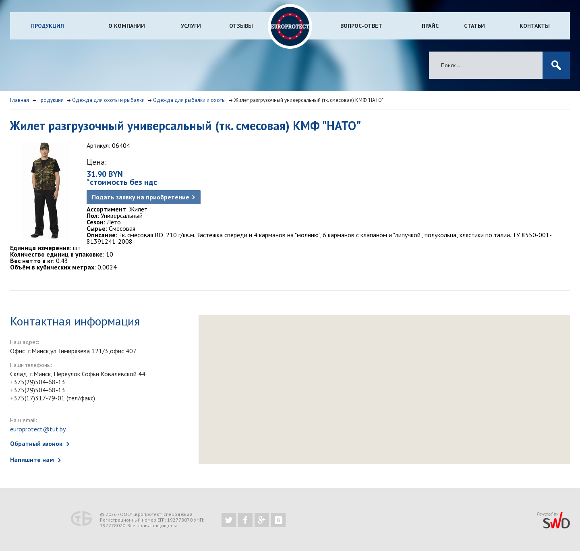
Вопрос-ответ (361, 25)
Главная (19, 100)
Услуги (191, 25)
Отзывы (241, 25)
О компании (126, 25)
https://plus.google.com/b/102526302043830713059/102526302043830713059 (262, 520)
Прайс (430, 25)
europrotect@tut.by (38, 429)
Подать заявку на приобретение (140, 197)
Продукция (47, 25)
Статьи (474, 25)
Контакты (535, 25)
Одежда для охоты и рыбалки (108, 100)
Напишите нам (32, 459)
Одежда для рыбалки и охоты (189, 100)
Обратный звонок (36, 443)
